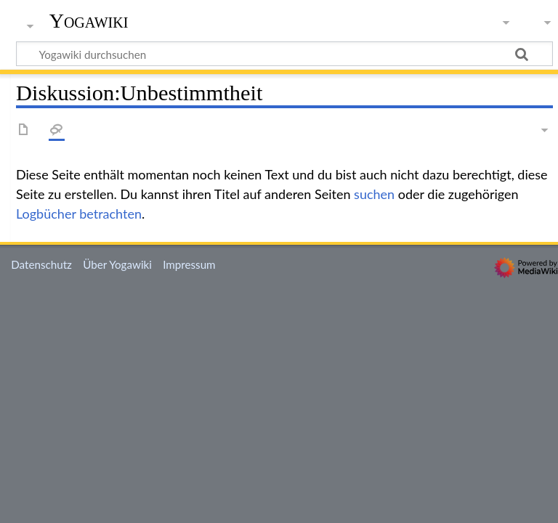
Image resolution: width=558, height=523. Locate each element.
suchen (374, 194)
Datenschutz (41, 264)
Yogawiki (89, 21)
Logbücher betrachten (79, 214)
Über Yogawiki (117, 264)
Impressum (189, 264)
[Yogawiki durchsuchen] (284, 53)
